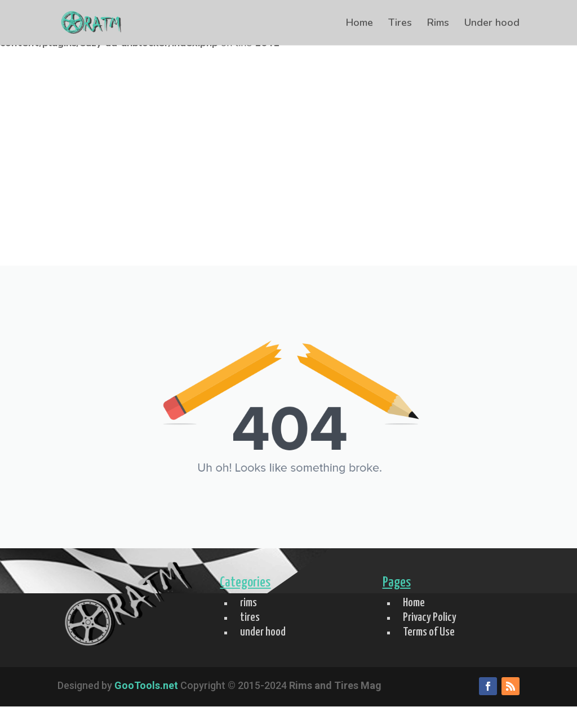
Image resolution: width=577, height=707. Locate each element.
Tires (400, 24)
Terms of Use (429, 632)
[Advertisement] (288, 181)
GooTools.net (146, 685)
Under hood (492, 24)
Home (359, 24)
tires (250, 617)
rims (248, 602)
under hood (263, 632)
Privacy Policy (429, 617)
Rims (438, 24)
